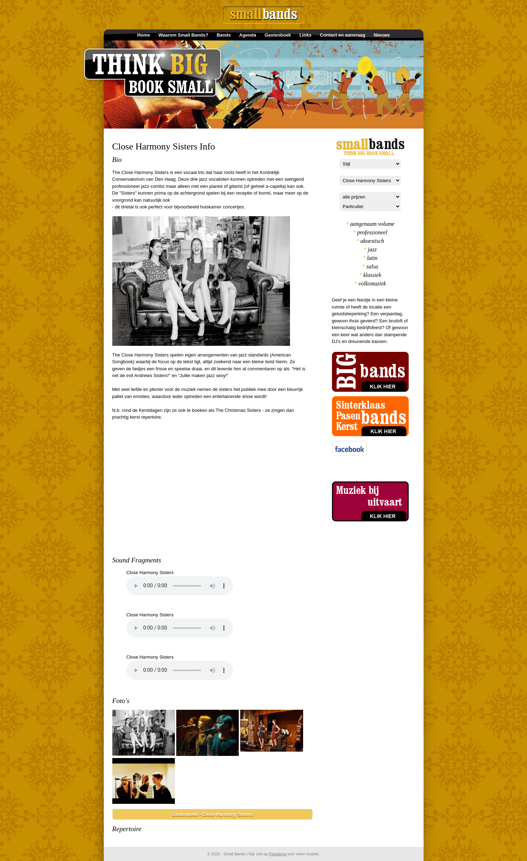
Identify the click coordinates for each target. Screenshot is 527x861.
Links (305, 35)
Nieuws (382, 35)
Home (143, 35)
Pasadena (277, 854)
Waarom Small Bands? (183, 35)
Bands (224, 35)
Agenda (247, 35)
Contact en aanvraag (342, 35)
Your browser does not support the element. (180, 585)
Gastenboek (277, 35)
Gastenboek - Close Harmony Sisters (212, 814)
